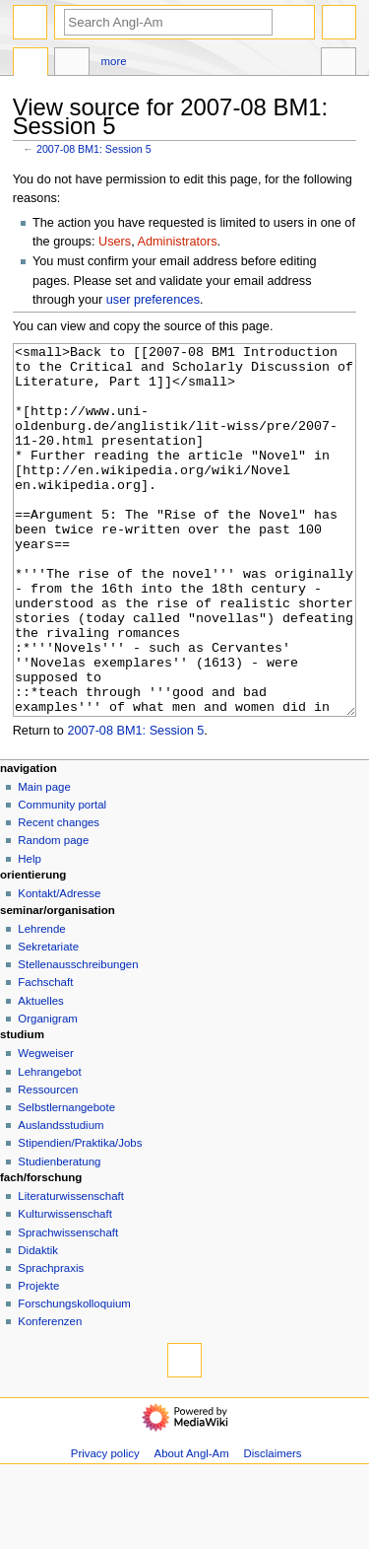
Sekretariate (48, 1020)
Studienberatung (59, 1235)
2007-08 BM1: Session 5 (94, 149)
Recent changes (58, 896)
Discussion (72, 64)
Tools (338, 64)
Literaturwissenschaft (71, 1270)
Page (30, 64)
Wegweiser (45, 1127)
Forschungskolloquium (74, 1377)
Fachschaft (45, 1056)
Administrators (177, 241)
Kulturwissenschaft (64, 1288)
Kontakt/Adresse (59, 967)
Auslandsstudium (60, 1199)
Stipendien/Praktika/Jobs (80, 1217)
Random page (53, 914)
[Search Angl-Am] (168, 22)
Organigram (47, 1092)
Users (114, 241)
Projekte (38, 1360)
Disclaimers (273, 1527)
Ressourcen (48, 1163)
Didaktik (38, 1324)
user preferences (153, 300)
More (114, 61)
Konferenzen (50, 1395)
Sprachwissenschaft (68, 1306)
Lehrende (41, 1003)
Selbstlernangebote (66, 1181)
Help (29, 933)
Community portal (62, 878)
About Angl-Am (191, 1527)
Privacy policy (105, 1527)
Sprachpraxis (51, 1342)
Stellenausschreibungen (78, 1038)
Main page (44, 861)
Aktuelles (40, 1075)
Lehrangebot (49, 1146)
